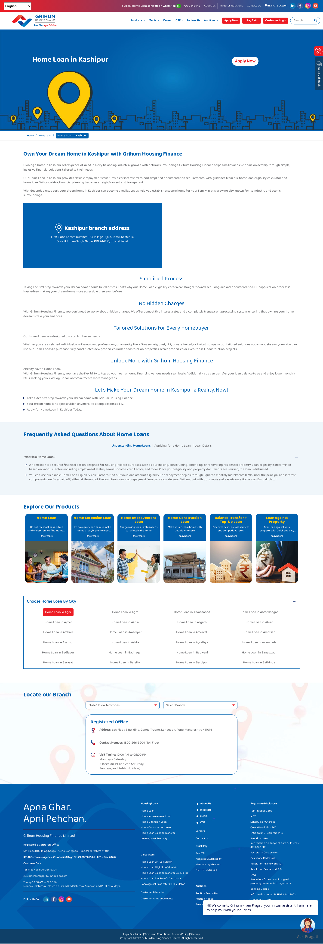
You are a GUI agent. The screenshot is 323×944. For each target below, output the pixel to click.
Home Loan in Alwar (259, 622)
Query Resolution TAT (263, 828)
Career (167, 20)
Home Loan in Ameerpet (125, 632)
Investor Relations (231, 5)
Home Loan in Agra (125, 612)
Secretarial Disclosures (264, 853)
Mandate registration (208, 865)
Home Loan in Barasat (58, 663)
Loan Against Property (154, 839)
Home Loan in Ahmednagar (259, 612)
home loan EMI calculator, (40, 182)
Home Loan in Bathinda (259, 663)
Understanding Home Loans (128, 445)
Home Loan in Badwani (192, 653)
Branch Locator (276, 5)
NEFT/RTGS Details (206, 870)
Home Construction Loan (156, 828)
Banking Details (259, 889)
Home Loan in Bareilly (125, 663)
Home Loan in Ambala (58, 632)
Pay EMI (200, 854)
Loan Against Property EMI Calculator (163, 884)
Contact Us (254, 5)
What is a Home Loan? (39, 457)
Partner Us (193, 20)
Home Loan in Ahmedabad (192, 612)
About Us (210, 5)
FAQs (253, 875)
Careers (200, 831)
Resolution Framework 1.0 (265, 864)
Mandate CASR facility (208, 859)
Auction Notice (204, 899)
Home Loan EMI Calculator (156, 862)
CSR (178, 20)
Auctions (210, 20)
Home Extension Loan (154, 822)
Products (137, 20)
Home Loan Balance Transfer (158, 833)
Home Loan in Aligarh (192, 622)
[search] (315, 20)
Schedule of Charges (262, 822)
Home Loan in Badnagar (125, 653)
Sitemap (195, 935)
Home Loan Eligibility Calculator (160, 868)
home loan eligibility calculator (260, 178)
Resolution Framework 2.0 (266, 870)
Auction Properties (207, 894)
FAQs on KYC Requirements (266, 833)
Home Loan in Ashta (125, 642)
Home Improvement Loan (156, 817)
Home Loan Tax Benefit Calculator (161, 879)
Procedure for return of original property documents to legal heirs (270, 882)
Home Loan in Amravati (192, 632)
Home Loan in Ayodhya (192, 642)
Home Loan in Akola (125, 622)
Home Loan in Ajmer (58, 622)
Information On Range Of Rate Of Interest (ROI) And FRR (274, 845)
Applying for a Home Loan (174, 445)
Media (153, 20)
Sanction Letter (259, 839)
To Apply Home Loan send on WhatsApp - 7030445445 (160, 6)
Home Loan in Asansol (58, 642)
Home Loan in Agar (58, 612)
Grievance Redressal (262, 859)
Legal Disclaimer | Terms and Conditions (146, 935)
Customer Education (153, 893)
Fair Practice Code (261, 811)
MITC (253, 817)
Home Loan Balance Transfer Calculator (164, 873)
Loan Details (208, 445)
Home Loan (47, 136)
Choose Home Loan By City (53, 601)
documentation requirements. (184, 178)
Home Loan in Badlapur (58, 653)
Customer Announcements (157, 899)
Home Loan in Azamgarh (259, 642)
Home (31, 136)
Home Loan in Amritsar (259, 632)
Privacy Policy (180, 935)
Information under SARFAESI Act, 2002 (273, 895)
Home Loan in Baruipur (192, 663)
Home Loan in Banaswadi (259, 653)
